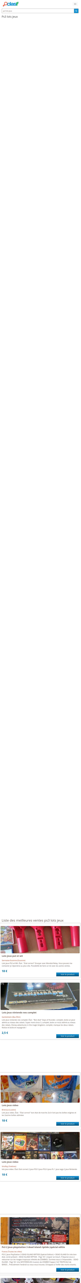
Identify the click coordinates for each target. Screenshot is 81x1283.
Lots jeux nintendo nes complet (19, 1012)
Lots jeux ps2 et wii (12, 955)
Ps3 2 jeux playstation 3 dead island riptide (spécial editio (33, 1247)
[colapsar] (75, 4)
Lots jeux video (10, 1105)
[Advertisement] (40, 1057)
